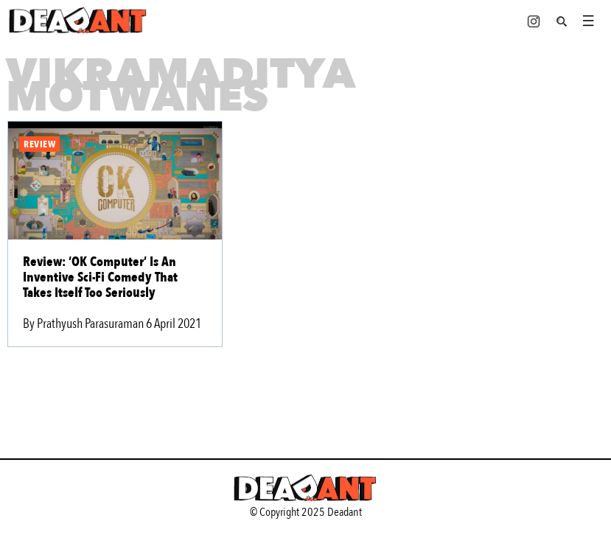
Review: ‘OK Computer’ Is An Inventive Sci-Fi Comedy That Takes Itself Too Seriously (100, 277)
